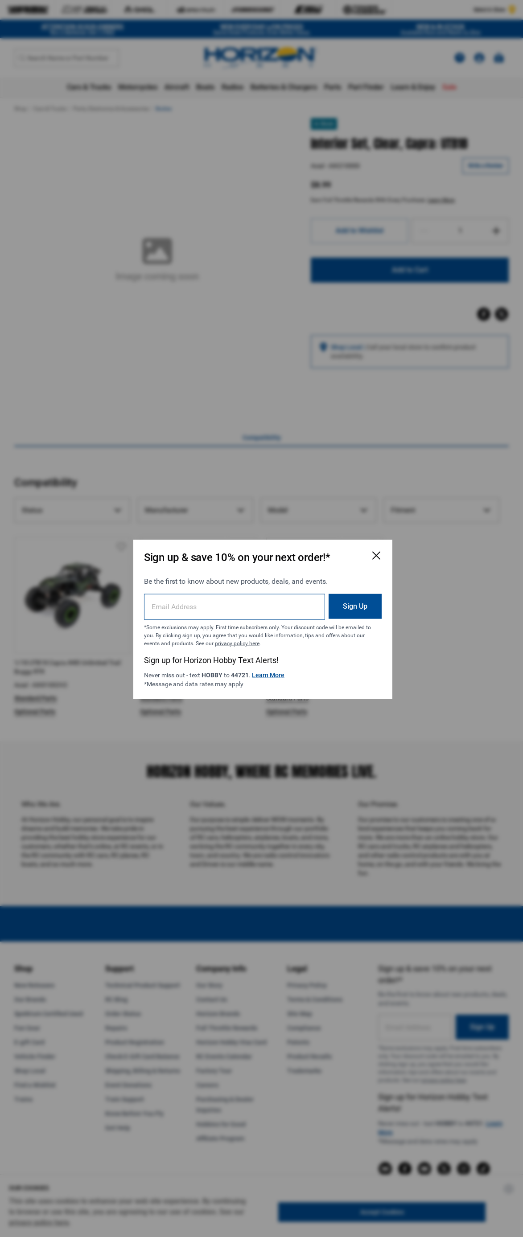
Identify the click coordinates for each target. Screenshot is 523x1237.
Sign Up (353, 605)
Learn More (268, 674)
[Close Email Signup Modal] (374, 554)
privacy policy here (237, 642)
